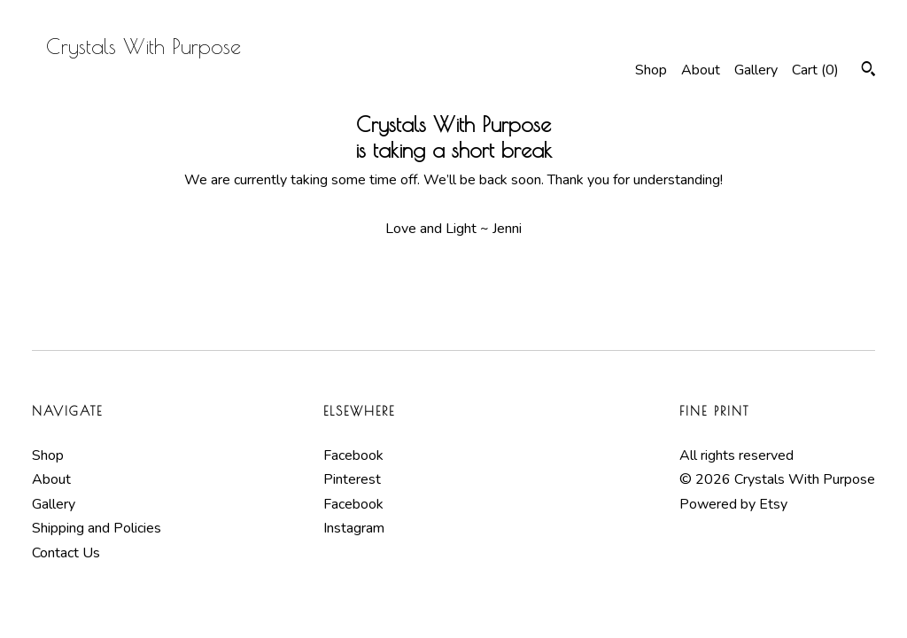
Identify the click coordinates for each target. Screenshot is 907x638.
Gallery (756, 70)
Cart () (815, 70)
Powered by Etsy (733, 504)
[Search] (868, 71)
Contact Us (66, 553)
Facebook (353, 455)
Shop (651, 70)
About (700, 70)
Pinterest (352, 479)
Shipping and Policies (96, 528)
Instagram (353, 528)
